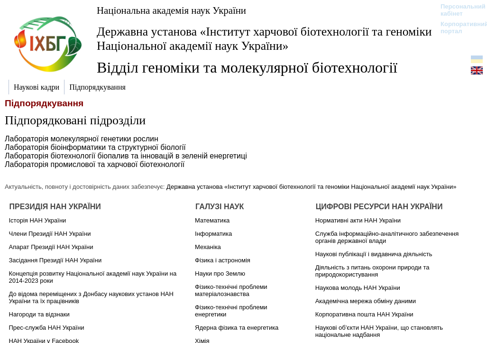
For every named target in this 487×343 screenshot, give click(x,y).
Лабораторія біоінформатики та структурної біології (95, 147)
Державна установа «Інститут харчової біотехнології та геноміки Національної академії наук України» (264, 39)
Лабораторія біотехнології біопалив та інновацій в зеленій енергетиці (126, 156)
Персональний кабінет (458, 10)
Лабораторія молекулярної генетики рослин (81, 139)
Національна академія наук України (171, 10)
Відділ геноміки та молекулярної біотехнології (247, 67)
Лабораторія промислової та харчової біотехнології (94, 164)
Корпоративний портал (458, 27)
